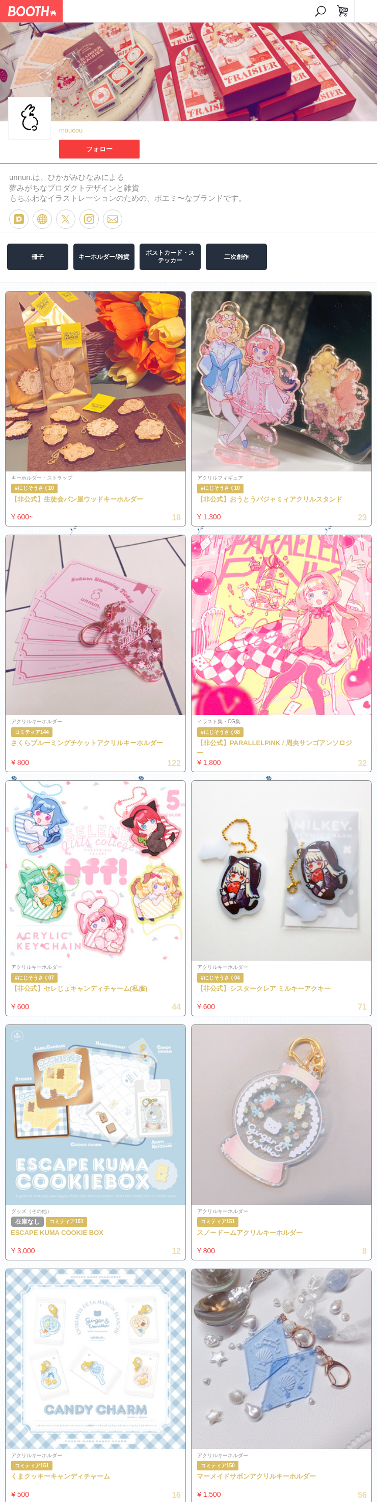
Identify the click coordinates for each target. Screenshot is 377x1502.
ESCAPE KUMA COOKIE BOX (57, 1232)
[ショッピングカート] (343, 11)
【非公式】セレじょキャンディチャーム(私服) (79, 988)
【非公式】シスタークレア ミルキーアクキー (264, 988)
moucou (71, 130)
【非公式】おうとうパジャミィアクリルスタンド (269, 499)
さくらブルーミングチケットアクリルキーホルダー (87, 743)
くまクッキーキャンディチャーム (60, 1476)
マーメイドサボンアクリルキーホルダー (256, 1476)
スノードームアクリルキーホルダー (250, 1232)
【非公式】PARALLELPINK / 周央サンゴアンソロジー (274, 748)
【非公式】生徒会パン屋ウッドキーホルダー (77, 499)
